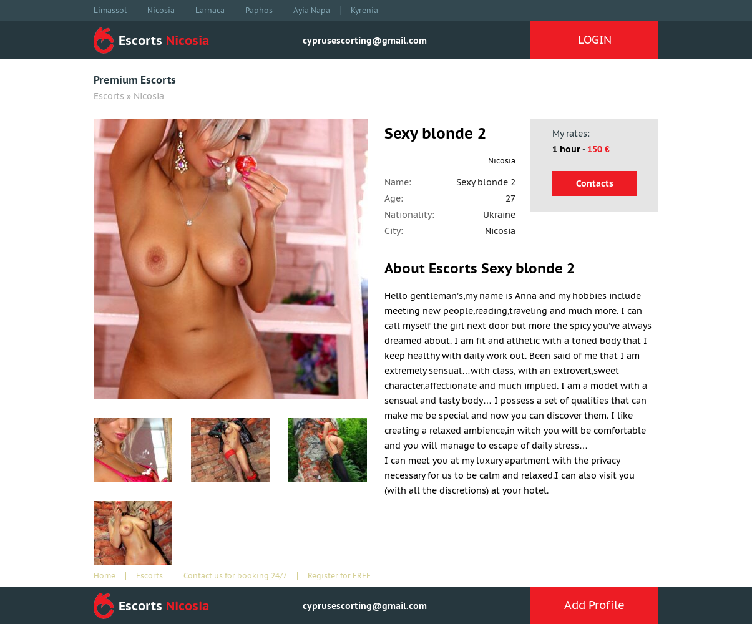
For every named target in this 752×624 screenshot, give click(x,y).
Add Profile (594, 605)
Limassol (110, 10)
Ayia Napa (311, 10)
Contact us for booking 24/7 (235, 576)
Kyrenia (364, 10)
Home (104, 576)
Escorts (109, 96)
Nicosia (161, 10)
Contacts (594, 183)
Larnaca (210, 10)
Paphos (259, 10)
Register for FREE (339, 576)
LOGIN (595, 39)
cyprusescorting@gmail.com (365, 40)
